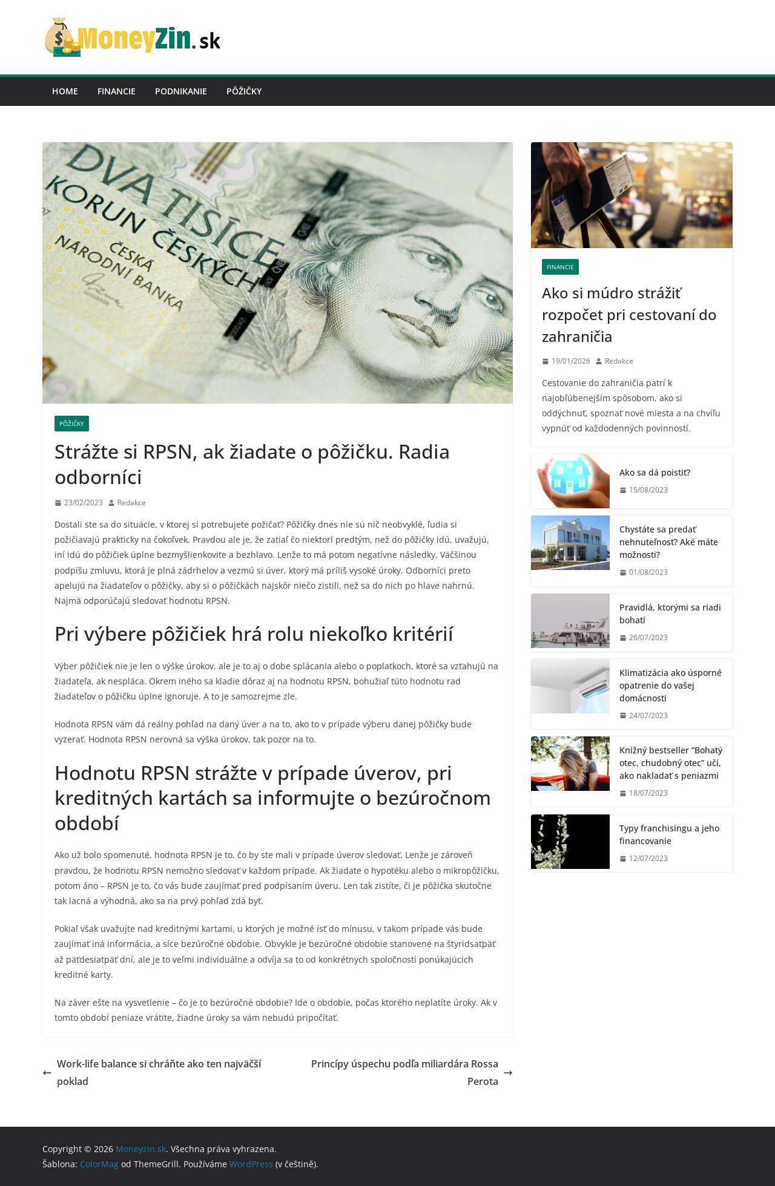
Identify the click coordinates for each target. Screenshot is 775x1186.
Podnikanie (181, 91)
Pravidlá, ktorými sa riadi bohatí (670, 613)
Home (65, 91)
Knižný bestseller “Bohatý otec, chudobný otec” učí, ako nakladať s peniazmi (670, 762)
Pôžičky (244, 91)
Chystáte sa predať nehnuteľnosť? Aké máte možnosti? (668, 541)
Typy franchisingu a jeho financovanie (669, 834)
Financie (116, 91)
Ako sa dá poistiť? (654, 472)
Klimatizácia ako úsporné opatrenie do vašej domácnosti (670, 685)
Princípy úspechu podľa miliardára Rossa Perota (412, 1072)
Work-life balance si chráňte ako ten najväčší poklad (151, 1072)
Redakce (131, 502)
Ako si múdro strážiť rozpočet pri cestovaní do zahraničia (629, 314)
